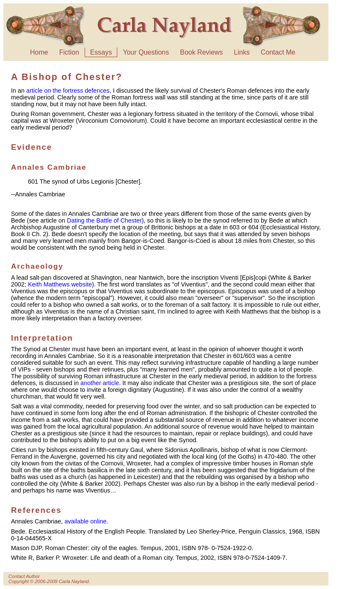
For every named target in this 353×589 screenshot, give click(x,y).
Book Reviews (201, 52)
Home (39, 52)
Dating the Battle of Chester (104, 220)
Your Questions (146, 52)
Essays (101, 52)
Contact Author (24, 576)
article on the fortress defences (68, 90)
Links (242, 52)
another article (99, 383)
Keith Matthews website (60, 284)
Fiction (69, 52)
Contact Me (278, 52)
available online (85, 521)
